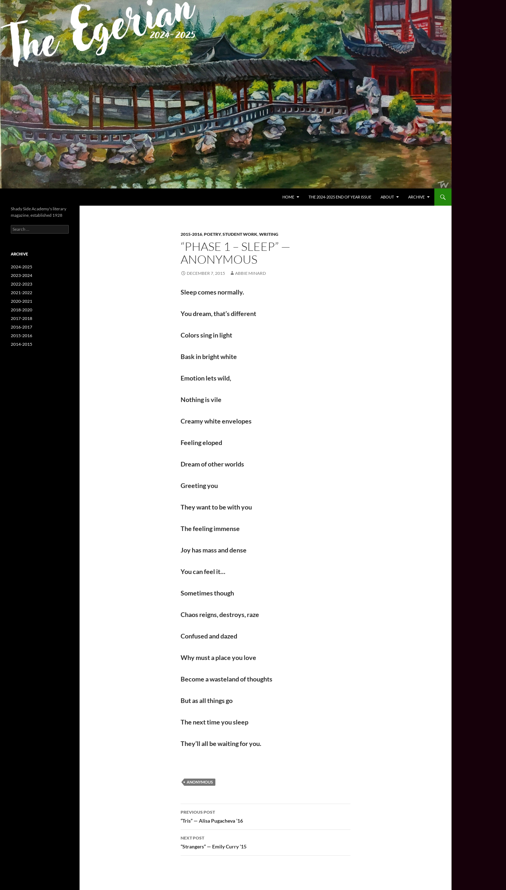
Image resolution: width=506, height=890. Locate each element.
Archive (416, 197)
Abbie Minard (250, 273)
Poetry (212, 234)
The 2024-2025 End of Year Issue (340, 197)
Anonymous (200, 782)
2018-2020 (21, 309)
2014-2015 (21, 344)
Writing (268, 234)
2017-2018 (21, 318)
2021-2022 (21, 292)
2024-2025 (21, 266)
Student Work (240, 234)
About (387, 197)
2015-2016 (191, 234)
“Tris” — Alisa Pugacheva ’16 (265, 816)
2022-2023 (21, 284)
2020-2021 (21, 301)
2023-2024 (21, 275)
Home (288, 197)
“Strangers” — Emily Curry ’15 (265, 842)
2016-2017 (21, 327)
